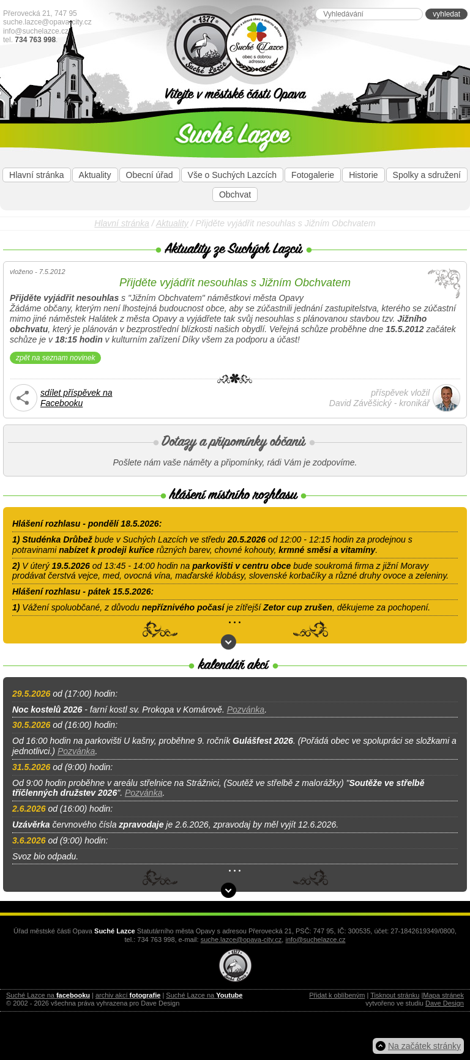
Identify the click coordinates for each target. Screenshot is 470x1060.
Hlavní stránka (36, 175)
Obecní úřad (149, 175)
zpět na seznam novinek (55, 358)
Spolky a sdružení (427, 175)
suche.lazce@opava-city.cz (47, 22)
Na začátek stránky (424, 1046)
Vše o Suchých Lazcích (232, 175)
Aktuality (95, 175)
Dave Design (444, 1003)
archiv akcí (127, 995)
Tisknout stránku (394, 995)
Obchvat (235, 194)
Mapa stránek (443, 995)
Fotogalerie (312, 175)
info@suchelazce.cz (36, 31)
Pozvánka (245, 709)
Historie (363, 175)
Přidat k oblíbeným (337, 995)
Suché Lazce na (48, 995)
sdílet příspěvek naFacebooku (76, 398)
